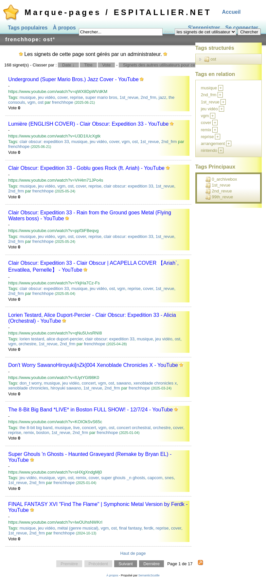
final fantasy (130, 528)
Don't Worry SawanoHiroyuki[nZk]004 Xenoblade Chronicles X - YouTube (93, 365)
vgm (31, 102)
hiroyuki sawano (65, 388)
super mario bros (101, 97)
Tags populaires (28, 27)
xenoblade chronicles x (155, 383)
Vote (106, 65)
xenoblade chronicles (28, 388)
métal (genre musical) (77, 528)
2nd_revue (218, 191)
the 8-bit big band (36, 427)
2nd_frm (148, 97)
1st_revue (129, 97)
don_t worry (31, 383)
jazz (162, 97)
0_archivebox (221, 179)
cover (62, 97)
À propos (64, 27)
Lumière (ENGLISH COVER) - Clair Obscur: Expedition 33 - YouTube (88, 124)
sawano (123, 383)
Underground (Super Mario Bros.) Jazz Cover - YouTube (73, 79)
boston (42, 432)
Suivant (125, 563)
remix (29, 432)
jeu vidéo (46, 97)
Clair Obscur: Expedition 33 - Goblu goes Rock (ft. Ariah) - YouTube (86, 168)
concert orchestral (134, 427)
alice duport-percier (64, 338)
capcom (155, 477)
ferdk (148, 528)
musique (28, 97)
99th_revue (219, 197)
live (76, 427)
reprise (76, 97)
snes (169, 477)
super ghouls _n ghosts (123, 477)
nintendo (209, 150)
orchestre (27, 343)
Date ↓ (68, 65)
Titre (88, 65)
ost (40, 102)
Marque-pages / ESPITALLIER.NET (118, 12)
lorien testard (32, 338)
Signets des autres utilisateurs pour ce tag (162, 65)
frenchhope (62, 102)
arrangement (213, 143)
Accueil (231, 12)
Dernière (151, 563)
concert (89, 383)
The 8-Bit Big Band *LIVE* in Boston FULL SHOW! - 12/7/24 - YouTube (90, 409)
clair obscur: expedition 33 (44, 141)
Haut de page (133, 553)
